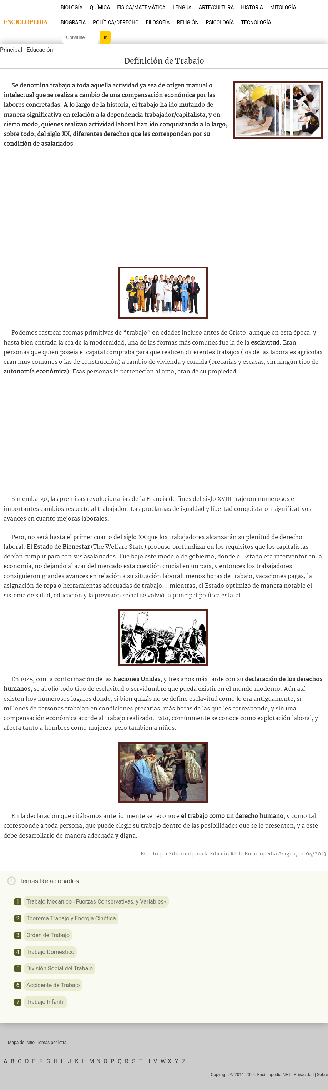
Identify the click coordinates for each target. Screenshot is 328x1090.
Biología (72, 7)
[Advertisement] (164, 208)
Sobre (322, 1074)
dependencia (125, 115)
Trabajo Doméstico (50, 952)
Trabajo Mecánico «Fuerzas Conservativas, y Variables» (96, 901)
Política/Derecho (115, 22)
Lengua (182, 7)
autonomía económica (35, 372)
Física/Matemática (141, 7)
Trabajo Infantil (45, 1002)
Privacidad (304, 1074)
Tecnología (256, 22)
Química (100, 7)
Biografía (73, 22)
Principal (11, 49)
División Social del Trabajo (59, 968)
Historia (252, 7)
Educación (39, 49)
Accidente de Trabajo (53, 985)
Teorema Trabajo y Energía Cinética (71, 918)
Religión (188, 22)
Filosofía (158, 22)
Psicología (220, 22)
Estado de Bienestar (62, 547)
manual (196, 86)
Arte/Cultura (216, 7)
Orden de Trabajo (48, 935)
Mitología (283, 7)
